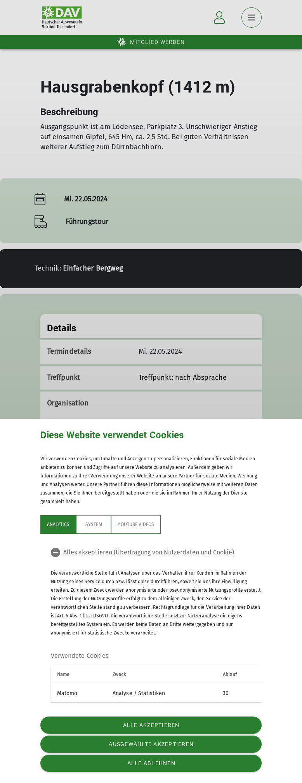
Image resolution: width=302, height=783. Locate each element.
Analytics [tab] (58, 524)
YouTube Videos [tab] (136, 524)
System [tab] (93, 524)
